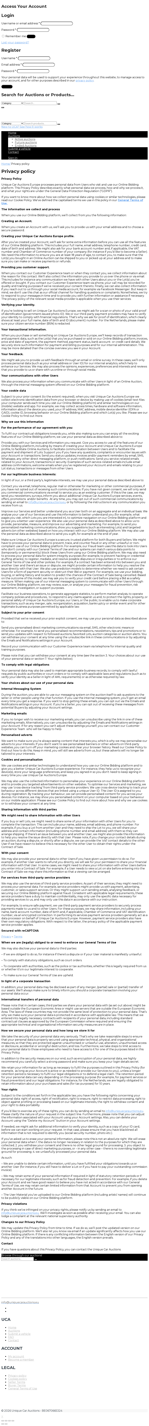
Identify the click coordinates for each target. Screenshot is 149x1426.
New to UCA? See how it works (22, 126)
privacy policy (85, 80)
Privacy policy (17, 1375)
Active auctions (25, 139)
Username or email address (20, 23)
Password (8, 29)
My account (16, 1356)
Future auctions (26, 142)
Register (7, 86)
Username (9, 58)
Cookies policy (17, 1379)
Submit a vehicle (19, 148)
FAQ (11, 1337)
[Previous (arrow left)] (2, 1423)
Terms (18, 936)
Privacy (6, 936)
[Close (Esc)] (2, 1420)
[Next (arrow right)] (6, 1423)
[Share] (6, 1420)
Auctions (14, 136)
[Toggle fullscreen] (9, 1420)
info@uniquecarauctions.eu (47, 502)
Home (12, 132)
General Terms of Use (22, 1388)
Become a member (21, 1359)
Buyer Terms (17, 1385)
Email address (11, 64)
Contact (13, 152)
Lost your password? (15, 42)
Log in (31, 36)
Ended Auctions (25, 145)
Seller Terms (16, 1382)
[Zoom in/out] (12, 1420)
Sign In (12, 158)
